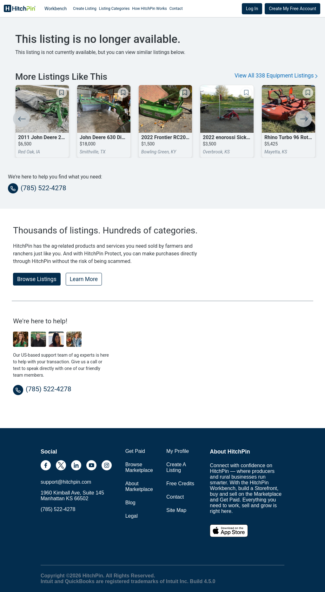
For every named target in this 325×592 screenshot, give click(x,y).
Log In (252, 8)
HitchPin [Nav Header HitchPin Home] (20, 8)
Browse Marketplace (139, 467)
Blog (130, 502)
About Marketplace (139, 486)
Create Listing (84, 8)
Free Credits (180, 483)
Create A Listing (176, 467)
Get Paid (135, 451)
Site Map (176, 510)
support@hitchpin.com (66, 482)
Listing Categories (114, 8)
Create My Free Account (292, 8)
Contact (176, 8)
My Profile (177, 451)
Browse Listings (36, 279)
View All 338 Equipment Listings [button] (276, 75)
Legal (131, 516)
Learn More (84, 279)
